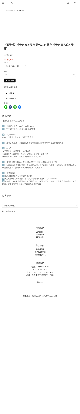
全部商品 (9, 10)
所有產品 (20, 10)
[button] (40, 93)
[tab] (40, 93)
